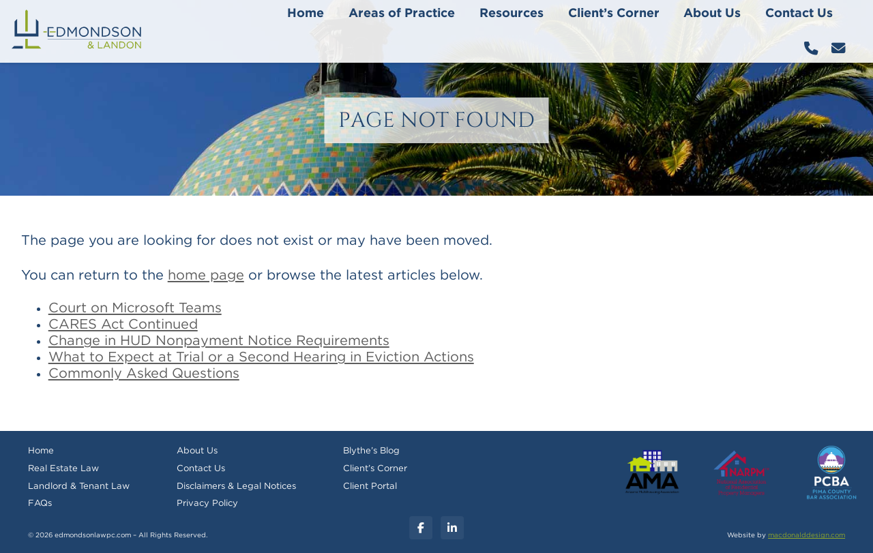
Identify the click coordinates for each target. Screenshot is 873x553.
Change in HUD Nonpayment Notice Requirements (218, 341)
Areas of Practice (402, 14)
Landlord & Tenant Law (79, 486)
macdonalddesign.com (806, 535)
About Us (712, 14)
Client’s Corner (614, 14)
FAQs (40, 503)
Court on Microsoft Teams (135, 308)
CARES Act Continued (123, 324)
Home (305, 14)
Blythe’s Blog (371, 451)
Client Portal (370, 486)
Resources (511, 14)
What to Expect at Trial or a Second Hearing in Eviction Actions (261, 357)
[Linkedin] (452, 527)
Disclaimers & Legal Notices (236, 486)
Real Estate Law (63, 468)
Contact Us (799, 14)
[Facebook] (420, 527)
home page (206, 275)
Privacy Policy (207, 503)
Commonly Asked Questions (143, 373)
